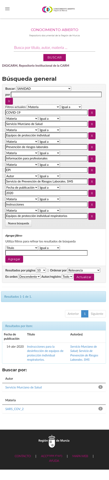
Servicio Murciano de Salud (23, 387)
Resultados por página (20, 270)
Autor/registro (51, 276)
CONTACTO (23, 456)
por (7, 94)
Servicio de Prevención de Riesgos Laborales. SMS (84, 355)
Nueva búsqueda (18, 223)
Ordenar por (58, 270)
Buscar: (10, 88)
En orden (11, 276)
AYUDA (54, 460)
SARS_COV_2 (14, 409)
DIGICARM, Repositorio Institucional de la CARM (35, 65)
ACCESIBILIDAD (51, 456)
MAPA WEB (80, 456)
